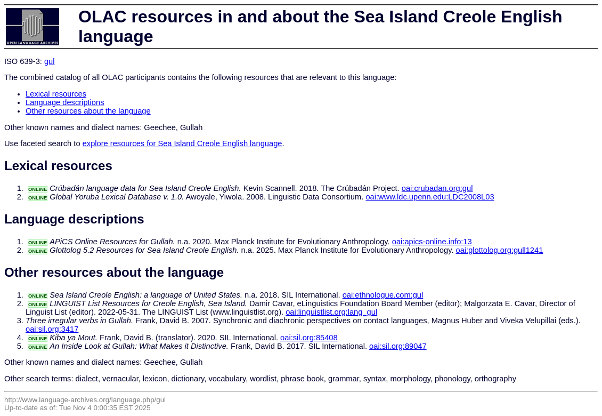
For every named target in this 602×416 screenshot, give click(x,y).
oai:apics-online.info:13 (432, 241)
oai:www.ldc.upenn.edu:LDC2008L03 (429, 197)
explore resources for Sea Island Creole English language (182, 143)
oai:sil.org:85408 (309, 337)
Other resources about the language (88, 111)
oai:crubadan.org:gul (437, 188)
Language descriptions (65, 102)
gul (49, 61)
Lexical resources (56, 94)
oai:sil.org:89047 (398, 346)
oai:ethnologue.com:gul (383, 295)
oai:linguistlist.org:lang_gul (331, 312)
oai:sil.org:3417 (52, 329)
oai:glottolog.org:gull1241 (499, 250)
